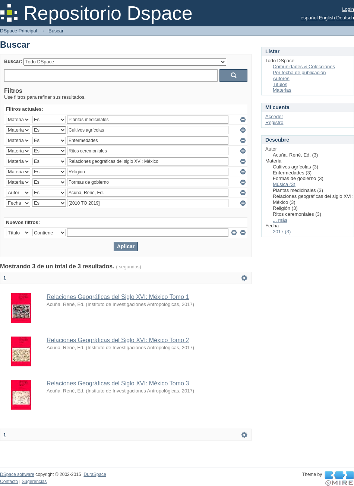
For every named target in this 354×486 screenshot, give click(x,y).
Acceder (274, 116)
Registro (274, 122)
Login (348, 9)
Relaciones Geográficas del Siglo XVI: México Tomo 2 (118, 340)
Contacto (9, 481)
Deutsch (345, 17)
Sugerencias (34, 481)
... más (280, 220)
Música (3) (284, 184)
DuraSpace (94, 474)
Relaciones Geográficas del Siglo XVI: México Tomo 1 (118, 297)
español (309, 17)
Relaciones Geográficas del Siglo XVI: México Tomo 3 (118, 383)
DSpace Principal (18, 31)
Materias (282, 90)
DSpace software (17, 474)
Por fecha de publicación (299, 72)
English (327, 17)
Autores (281, 78)
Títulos (280, 84)
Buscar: (13, 61)
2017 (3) (282, 231)
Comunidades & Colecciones (304, 66)
